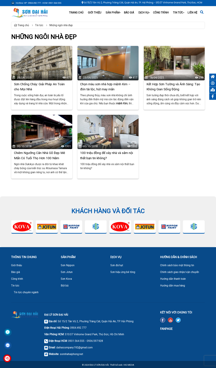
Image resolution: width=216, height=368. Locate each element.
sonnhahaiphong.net (71, 354)
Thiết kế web (116, 365)
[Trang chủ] (212, 77)
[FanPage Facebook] (182, 344)
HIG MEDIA (129, 365)
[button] (120, 12)
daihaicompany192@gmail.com (74, 347)
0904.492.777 (78, 327)
